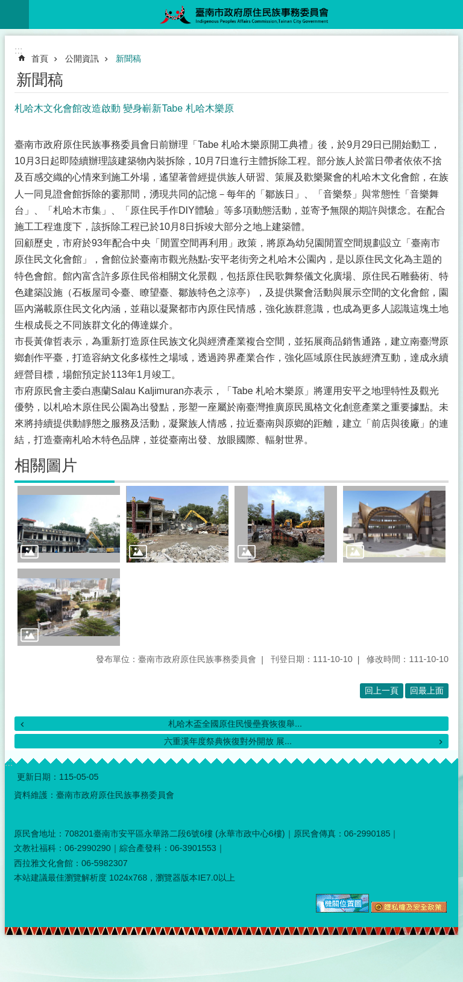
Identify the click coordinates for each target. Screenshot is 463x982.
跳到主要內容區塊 (6, 6)
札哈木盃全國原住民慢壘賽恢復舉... (235, 724)
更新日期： (38, 777)
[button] (68, 524)
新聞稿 (128, 58)
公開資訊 (82, 58)
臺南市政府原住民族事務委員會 (246, 14)
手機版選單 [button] (14, 14)
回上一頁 (381, 690)
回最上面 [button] (427, 690)
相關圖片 (45, 465)
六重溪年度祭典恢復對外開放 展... (228, 741)
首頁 (39, 58)
